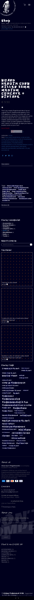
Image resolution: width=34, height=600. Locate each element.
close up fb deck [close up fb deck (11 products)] (7, 380)
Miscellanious (7, 232)
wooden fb (5, 150)
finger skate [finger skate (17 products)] (7, 411)
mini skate (23, 146)
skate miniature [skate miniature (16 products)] (8, 443)
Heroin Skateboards (12, 146)
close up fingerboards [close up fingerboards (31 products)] (13, 383)
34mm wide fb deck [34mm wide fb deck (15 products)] (9, 373)
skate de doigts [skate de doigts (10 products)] (21, 440)
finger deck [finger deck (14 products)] (6, 408)
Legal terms (22, 595)
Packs (5, 234)
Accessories (7, 223)
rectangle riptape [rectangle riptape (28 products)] (21, 433)
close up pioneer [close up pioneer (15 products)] (8, 388)
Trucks (5, 236)
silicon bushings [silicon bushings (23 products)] (18, 438)
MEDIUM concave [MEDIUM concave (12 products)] (8, 418)
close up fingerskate (24, 139)
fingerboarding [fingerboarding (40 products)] (11, 399)
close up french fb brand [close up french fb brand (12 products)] (10, 385)
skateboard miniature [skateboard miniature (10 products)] (8, 440)
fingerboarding (17, 143)
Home (3, 23)
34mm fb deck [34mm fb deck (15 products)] (26, 370)
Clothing (6, 227)
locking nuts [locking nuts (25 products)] (25, 415)
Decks (7, 23)
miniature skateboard (8, 148)
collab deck (5, 141)
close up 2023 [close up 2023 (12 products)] (23, 378)
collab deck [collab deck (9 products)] (26, 390)
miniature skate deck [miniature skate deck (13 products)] (9, 429)
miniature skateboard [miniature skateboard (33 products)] (13, 426)
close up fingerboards (9, 139)
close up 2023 (25, 137)
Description (5, 164)
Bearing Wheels (8, 225)
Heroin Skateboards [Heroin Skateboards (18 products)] (10, 415)
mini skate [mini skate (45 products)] (24, 429)
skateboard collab (23, 148)
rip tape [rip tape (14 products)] (15, 435)
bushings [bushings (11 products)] (21, 375)
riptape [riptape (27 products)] (6, 436)
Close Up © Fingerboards (10, 466)
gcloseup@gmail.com (7, 28)
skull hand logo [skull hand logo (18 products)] (22, 443)
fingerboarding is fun (8, 144)
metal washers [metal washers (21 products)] (8, 424)
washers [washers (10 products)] (4, 445)
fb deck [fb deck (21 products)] (16, 393)
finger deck (14, 141)
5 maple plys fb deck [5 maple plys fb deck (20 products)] (10, 368)
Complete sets (8, 229)
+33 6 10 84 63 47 (9, 490)
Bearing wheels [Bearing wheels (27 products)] (9, 376)
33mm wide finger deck (12, 137)
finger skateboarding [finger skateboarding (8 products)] (19, 412)
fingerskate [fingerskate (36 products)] (20, 408)
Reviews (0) (5, 205)
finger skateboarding (19, 191)
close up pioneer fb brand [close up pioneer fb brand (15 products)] (11, 390)
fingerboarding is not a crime (12, 195)
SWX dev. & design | (11, 595)
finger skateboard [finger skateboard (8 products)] (18, 410)
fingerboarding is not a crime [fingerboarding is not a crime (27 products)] (16, 405)
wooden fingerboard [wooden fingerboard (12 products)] (9, 448)
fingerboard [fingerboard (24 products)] (8, 396)
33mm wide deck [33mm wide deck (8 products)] (25, 368)
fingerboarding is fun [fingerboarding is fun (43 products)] (15, 402)
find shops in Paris (9, 507)
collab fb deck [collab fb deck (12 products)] (6, 393)
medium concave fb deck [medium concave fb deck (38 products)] (16, 421)
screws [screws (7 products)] (21, 435)
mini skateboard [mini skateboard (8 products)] (6, 432)
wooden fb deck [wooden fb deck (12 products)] (14, 445)
